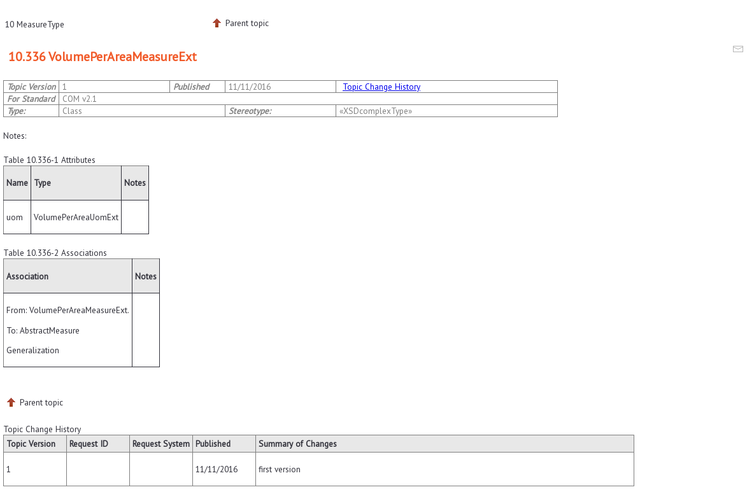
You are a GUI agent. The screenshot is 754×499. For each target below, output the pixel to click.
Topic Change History (381, 86)
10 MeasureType (34, 24)
